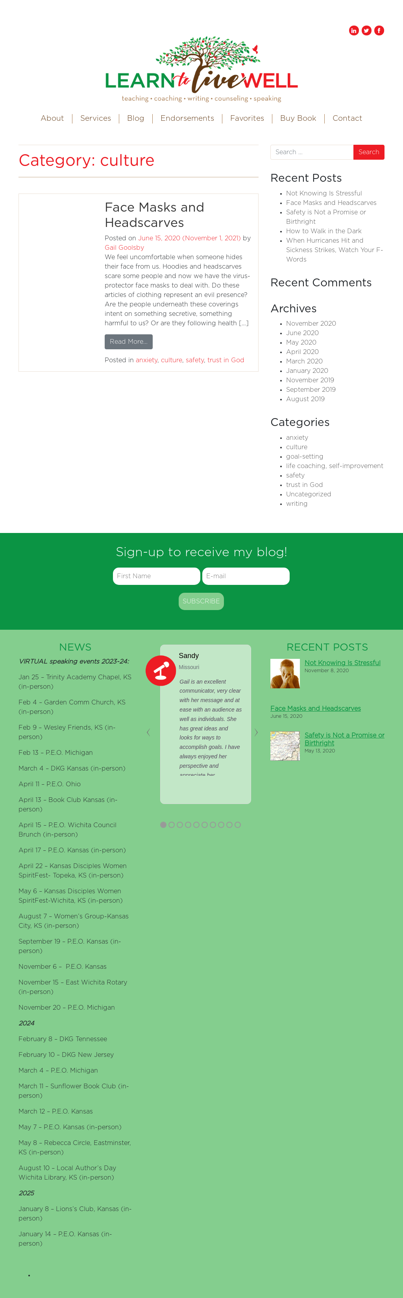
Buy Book (298, 118)
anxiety (146, 360)
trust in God (225, 360)
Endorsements (187, 118)
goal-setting (305, 457)
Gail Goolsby (124, 248)
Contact (347, 118)
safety (195, 360)
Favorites (247, 118)
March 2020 (304, 361)
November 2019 (310, 380)
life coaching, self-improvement (334, 466)
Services (95, 118)
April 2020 (302, 352)
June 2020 (302, 333)
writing (297, 504)
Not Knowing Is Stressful (324, 193)
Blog (135, 118)
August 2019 (305, 399)
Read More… (131, 341)
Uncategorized (308, 494)
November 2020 (311, 324)
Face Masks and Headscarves (331, 203)
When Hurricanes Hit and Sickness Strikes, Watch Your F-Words (334, 250)
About (52, 118)
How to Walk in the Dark (324, 231)
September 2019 (311, 390)
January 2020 (307, 371)
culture (171, 360)
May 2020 (301, 342)
